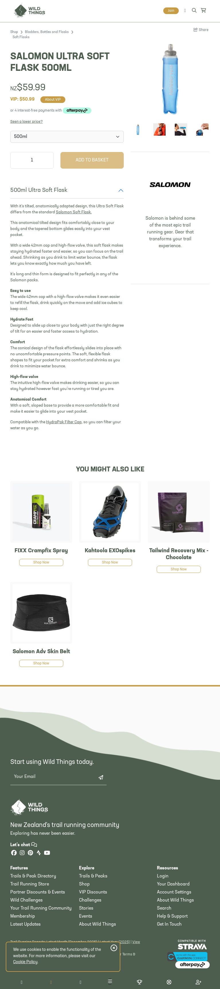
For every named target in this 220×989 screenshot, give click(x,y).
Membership (22, 916)
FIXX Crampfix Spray (41, 551)
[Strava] (38, 853)
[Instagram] (22, 853)
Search (164, 908)
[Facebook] (13, 853)
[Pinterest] (30, 853)
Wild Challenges (26, 900)
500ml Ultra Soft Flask (38, 190)
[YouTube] (47, 853)
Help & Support (172, 916)
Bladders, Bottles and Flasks (47, 32)
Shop (14, 32)
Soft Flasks (21, 37)
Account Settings (174, 892)
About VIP (53, 100)
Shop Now (41, 562)
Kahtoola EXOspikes (110, 551)
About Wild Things (97, 924)
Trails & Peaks (93, 876)
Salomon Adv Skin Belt (41, 652)
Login (162, 876)
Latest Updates (25, 924)
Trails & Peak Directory (33, 876)
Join (171, 11)
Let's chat (23, 845)
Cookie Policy (25, 962)
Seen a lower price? (26, 122)
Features (19, 868)
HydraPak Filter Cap (64, 422)
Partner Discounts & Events (37, 892)
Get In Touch (169, 924)
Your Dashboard (173, 884)
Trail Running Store (29, 884)
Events (85, 916)
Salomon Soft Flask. (74, 212)
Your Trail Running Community (41, 908)
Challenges (90, 900)
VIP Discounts (93, 892)
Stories (86, 908)
